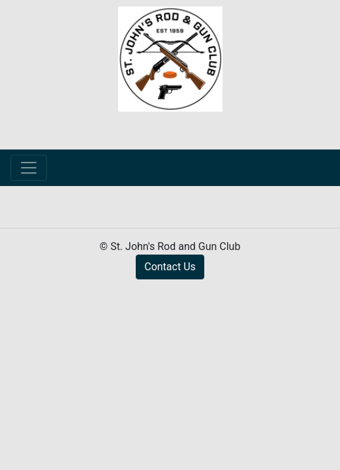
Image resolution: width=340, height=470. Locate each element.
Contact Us (170, 266)
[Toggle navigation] (28, 168)
